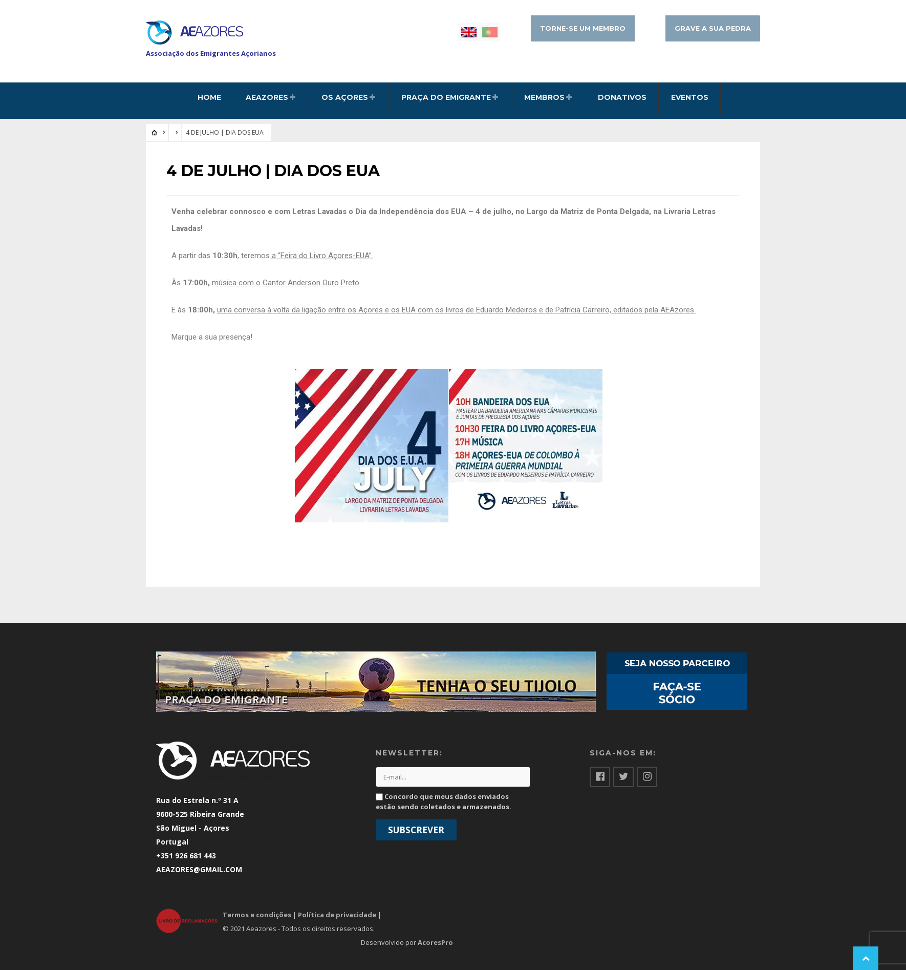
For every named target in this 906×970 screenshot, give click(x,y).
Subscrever (416, 830)
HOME (209, 97)
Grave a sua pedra (713, 28)
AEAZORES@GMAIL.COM (199, 869)
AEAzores (267, 97)
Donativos (622, 97)
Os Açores (344, 97)
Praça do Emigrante (446, 97)
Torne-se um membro (582, 28)
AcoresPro (435, 942)
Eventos (689, 97)
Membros (544, 97)
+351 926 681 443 (186, 855)
